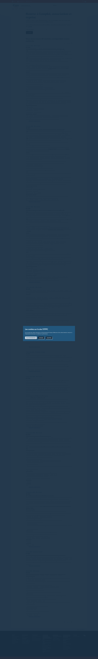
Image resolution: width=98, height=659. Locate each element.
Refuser (41, 337)
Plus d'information (31, 337)
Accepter (49, 337)
